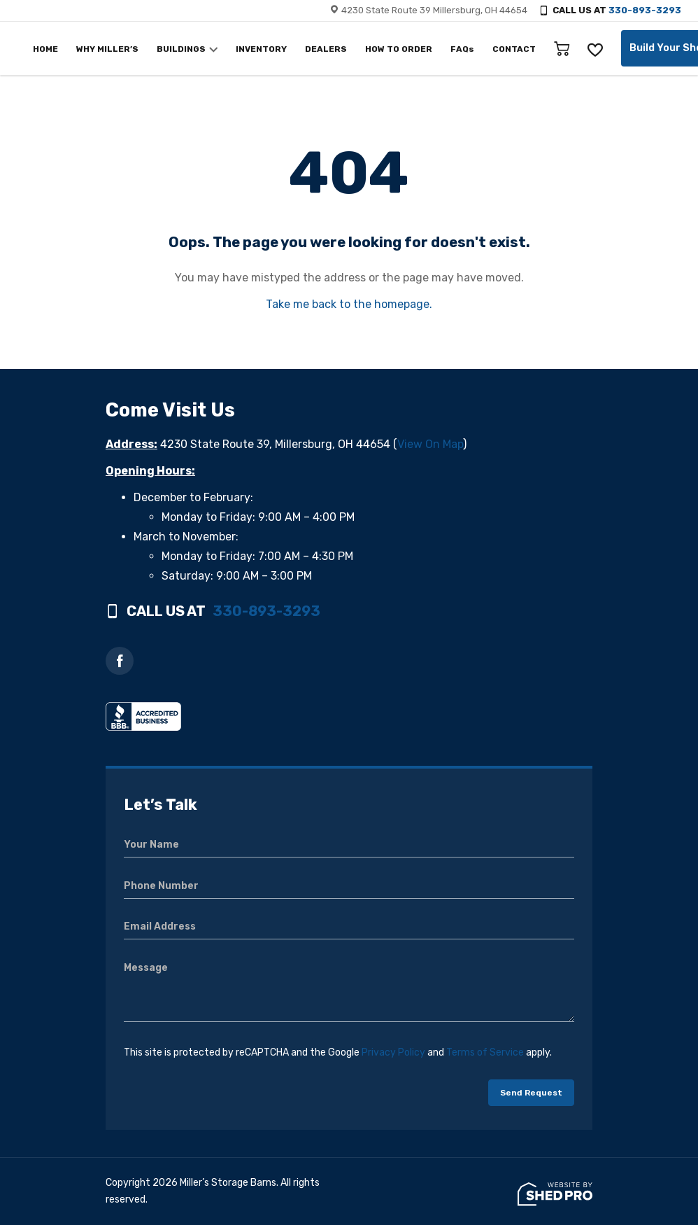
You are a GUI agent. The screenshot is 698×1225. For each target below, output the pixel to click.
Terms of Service (485, 1052)
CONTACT (514, 49)
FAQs (462, 49)
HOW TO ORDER (398, 49)
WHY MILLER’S (107, 49)
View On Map (430, 444)
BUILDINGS (181, 49)
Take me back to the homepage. (349, 304)
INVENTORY (261, 49)
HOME (45, 49)
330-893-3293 (644, 10)
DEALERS (326, 49)
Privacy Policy (393, 1052)
